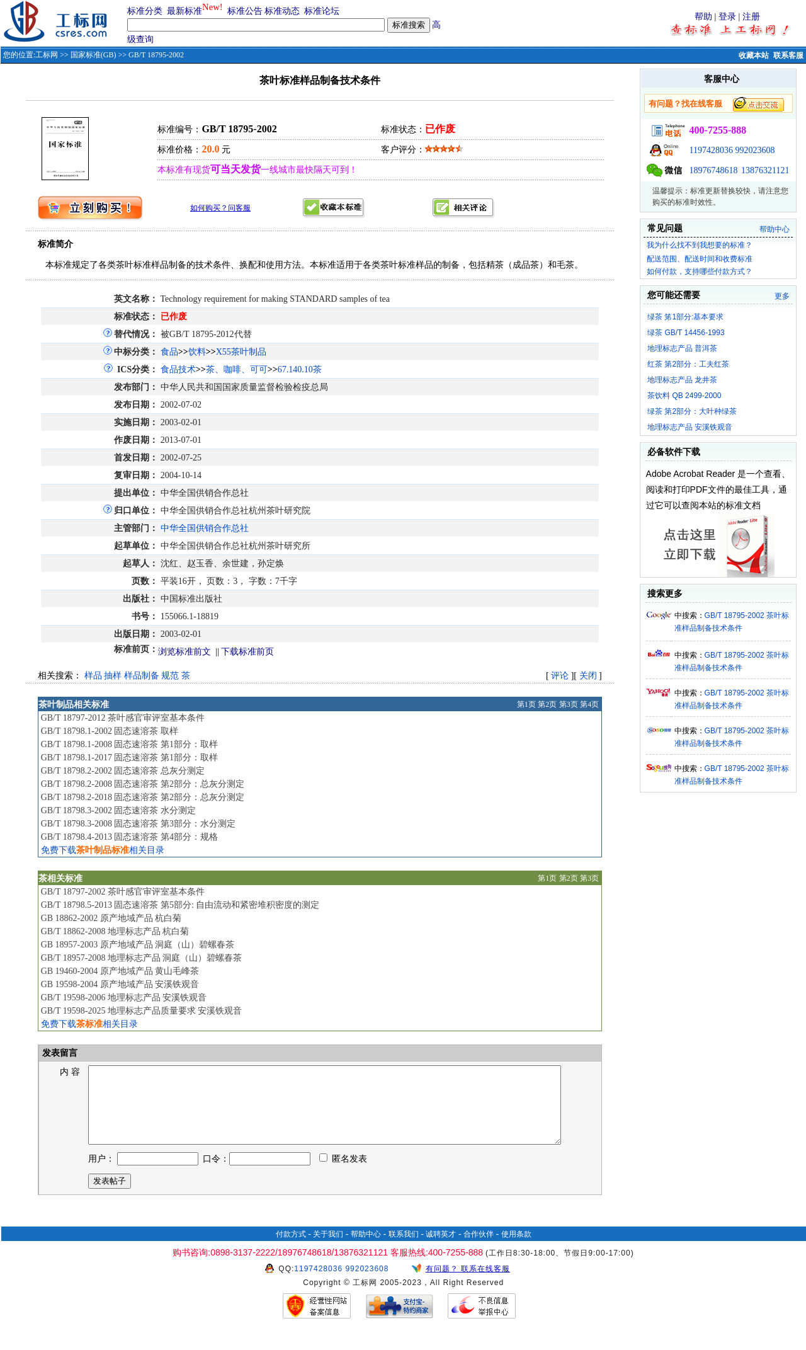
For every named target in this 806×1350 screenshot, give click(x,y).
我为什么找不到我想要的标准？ (699, 245)
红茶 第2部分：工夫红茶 (688, 364)
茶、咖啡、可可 (237, 369)
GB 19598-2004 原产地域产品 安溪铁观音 (120, 984)
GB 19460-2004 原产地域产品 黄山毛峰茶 (120, 971)
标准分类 (144, 11)
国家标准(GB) (93, 54)
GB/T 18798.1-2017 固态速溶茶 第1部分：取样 (129, 757)
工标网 (46, 54)
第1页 (526, 704)
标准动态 (282, 11)
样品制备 (141, 675)
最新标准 (184, 11)
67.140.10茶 (300, 369)
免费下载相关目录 (102, 850)
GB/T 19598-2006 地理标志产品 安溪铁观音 (124, 997)
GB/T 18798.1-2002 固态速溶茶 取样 (109, 731)
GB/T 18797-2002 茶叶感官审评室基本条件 (123, 891)
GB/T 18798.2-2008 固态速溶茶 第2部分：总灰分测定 (142, 784)
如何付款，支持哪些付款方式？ (699, 271)
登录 (727, 16)
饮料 (197, 352)
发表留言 (59, 1053)
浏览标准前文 (184, 651)
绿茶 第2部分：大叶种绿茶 (692, 411)
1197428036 (711, 150)
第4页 (589, 704)
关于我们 (328, 1249)
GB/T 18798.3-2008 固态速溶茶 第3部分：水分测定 (138, 823)
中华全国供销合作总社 (205, 528)
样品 (93, 675)
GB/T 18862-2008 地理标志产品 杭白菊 (115, 931)
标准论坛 (321, 11)
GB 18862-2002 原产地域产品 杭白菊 (111, 918)
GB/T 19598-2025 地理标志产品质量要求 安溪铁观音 (141, 1010)
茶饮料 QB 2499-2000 (684, 395)
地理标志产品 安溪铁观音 (689, 427)
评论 (560, 675)
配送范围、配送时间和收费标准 (699, 259)
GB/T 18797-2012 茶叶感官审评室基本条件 (123, 718)
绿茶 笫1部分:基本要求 (685, 316)
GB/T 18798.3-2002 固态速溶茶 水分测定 (118, 810)
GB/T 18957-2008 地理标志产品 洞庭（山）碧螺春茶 (141, 958)
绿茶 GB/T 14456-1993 (686, 332)
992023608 (755, 150)
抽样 (113, 675)
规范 (170, 675)
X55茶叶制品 (241, 352)
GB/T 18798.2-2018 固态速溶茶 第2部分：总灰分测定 (142, 797)
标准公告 (245, 11)
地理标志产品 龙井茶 (682, 379)
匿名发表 (343, 1174)
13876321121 (765, 170)
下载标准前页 (247, 651)
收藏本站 (754, 55)
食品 (169, 352)
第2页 (547, 704)
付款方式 (291, 1249)
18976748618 (714, 170)
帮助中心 (774, 229)
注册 (751, 16)
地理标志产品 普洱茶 (682, 348)
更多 (782, 296)
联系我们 (404, 1249)
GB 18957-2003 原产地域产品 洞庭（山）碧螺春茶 (138, 944)
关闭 (588, 675)
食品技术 (178, 369)
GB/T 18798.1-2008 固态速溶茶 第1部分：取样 (129, 744)
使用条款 (516, 1249)
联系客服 (788, 55)
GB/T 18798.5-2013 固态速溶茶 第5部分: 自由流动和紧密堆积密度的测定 (180, 905)
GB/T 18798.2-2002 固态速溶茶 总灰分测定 (123, 770)
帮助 (703, 16)
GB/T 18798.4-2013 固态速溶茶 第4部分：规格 (129, 837)
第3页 (568, 704)
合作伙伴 (478, 1249)
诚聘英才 (441, 1249)
